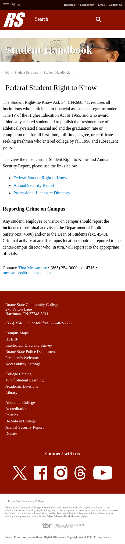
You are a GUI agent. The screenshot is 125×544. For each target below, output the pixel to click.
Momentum (87, 4)
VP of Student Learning (24, 380)
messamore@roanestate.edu (27, 272)
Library (11, 392)
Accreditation (16, 409)
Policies (11, 415)
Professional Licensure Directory (41, 193)
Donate (11, 433)
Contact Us (115, 4)
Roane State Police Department (30, 351)
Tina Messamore (32, 268)
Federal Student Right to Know (40, 177)
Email (101, 4)
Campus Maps (16, 333)
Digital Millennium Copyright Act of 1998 (68, 537)
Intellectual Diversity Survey (28, 345)
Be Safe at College (20, 421)
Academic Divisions (21, 386)
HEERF (11, 339)
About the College (20, 402)
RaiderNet (70, 4)
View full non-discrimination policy (67, 516)
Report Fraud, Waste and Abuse (23, 537)
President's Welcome (22, 358)
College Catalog (18, 374)
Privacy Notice (102, 537)
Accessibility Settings (22, 364)
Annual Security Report (33, 185)
